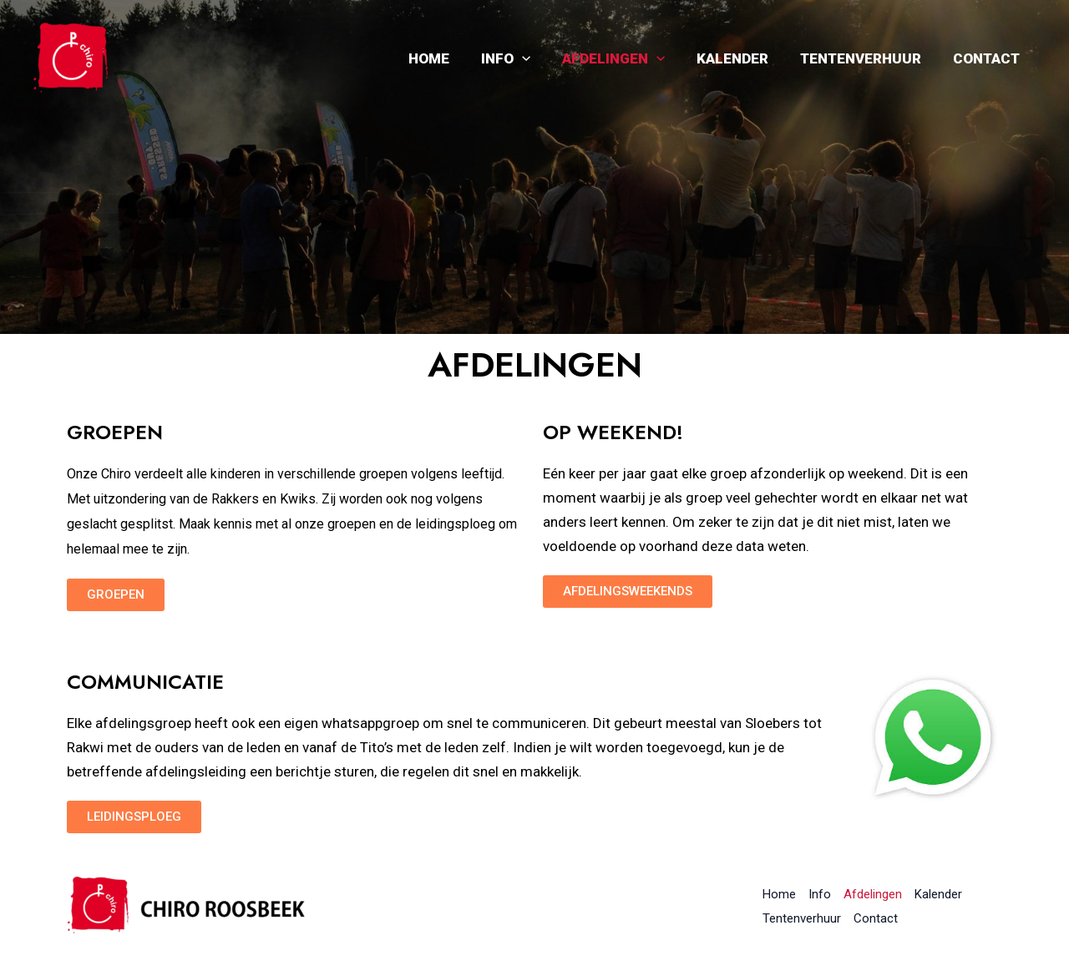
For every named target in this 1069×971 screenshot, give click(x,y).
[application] (537, 58)
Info (520, 58)
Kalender (741, 58)
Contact (988, 58)
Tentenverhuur (865, 58)
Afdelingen (625, 58)
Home (447, 58)
